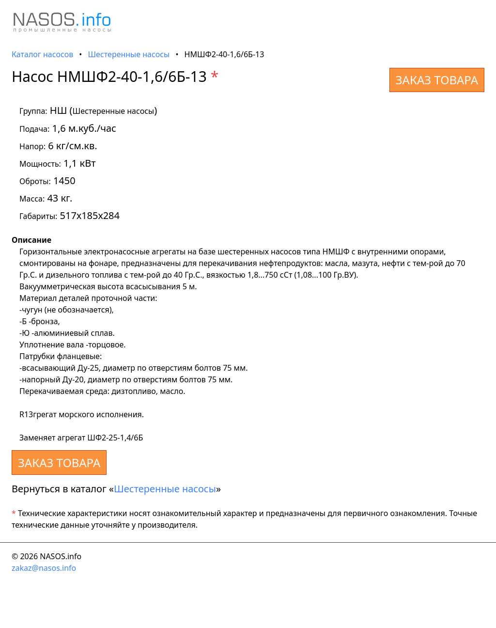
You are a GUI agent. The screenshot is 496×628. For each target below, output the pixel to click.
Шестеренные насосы (129, 54)
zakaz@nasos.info (44, 568)
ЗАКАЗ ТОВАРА (437, 80)
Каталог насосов (42, 54)
